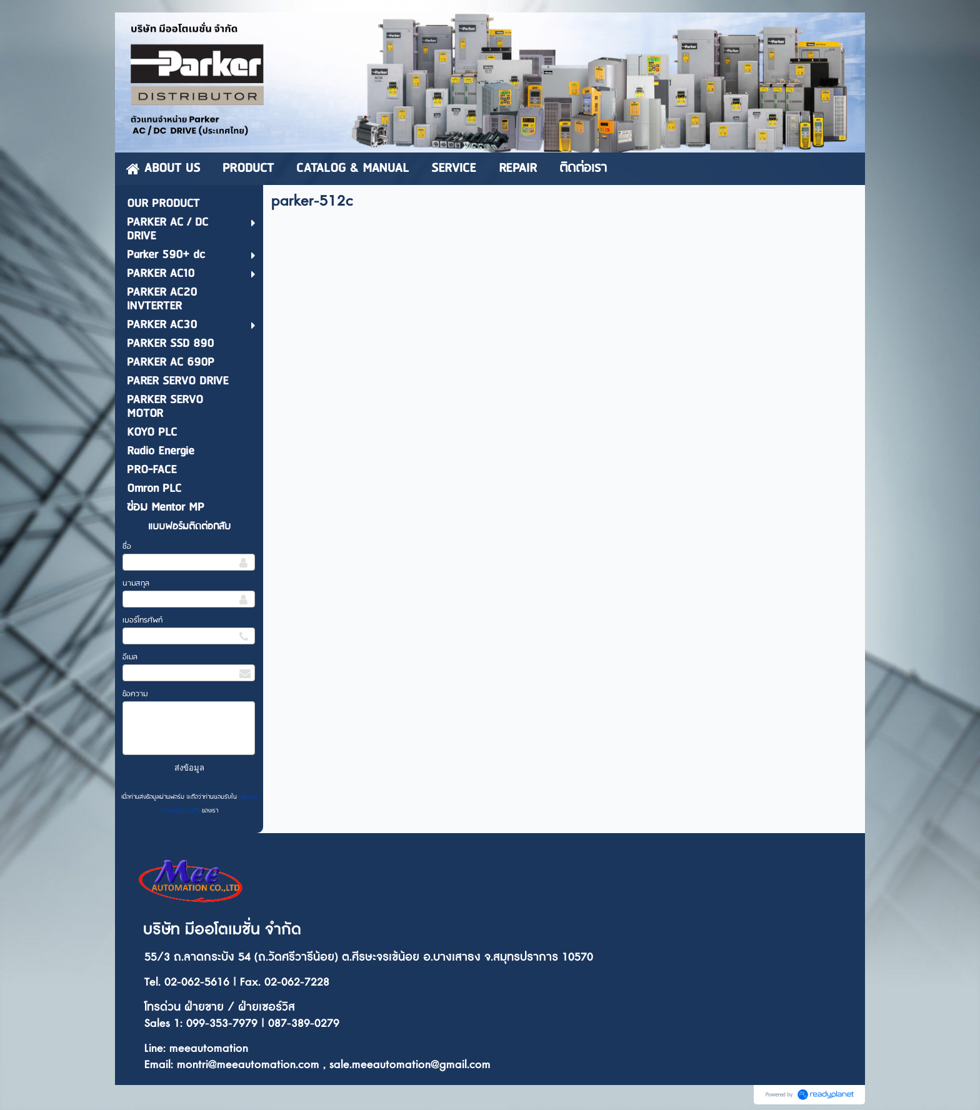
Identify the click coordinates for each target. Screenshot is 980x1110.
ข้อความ (135, 694)
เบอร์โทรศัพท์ (142, 620)
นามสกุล (135, 583)
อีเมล (130, 657)
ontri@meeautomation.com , (257, 1065)
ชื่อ (126, 546)
